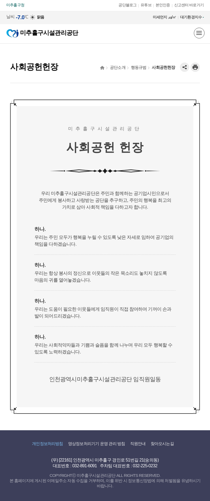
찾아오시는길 (162, 443)
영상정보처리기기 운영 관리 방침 (96, 443)
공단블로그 (127, 5)
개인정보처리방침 (47, 443)
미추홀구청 (15, 5)
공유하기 (184, 67)
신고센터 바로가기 (189, 5)
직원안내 (138, 443)
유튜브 (146, 5)
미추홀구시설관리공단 (42, 32)
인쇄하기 (195, 67)
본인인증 (163, 5)
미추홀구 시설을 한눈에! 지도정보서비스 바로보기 (187, 33)
